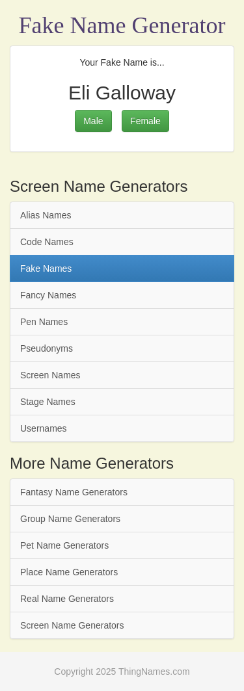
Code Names (47, 242)
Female (145, 121)
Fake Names (46, 268)
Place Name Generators (69, 572)
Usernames (43, 428)
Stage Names (47, 402)
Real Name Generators (67, 598)
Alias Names (46, 215)
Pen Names (44, 322)
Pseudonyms (46, 348)
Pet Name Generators (64, 545)
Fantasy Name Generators (74, 492)
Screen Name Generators (72, 625)
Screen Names (50, 375)
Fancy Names (48, 295)
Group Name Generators (70, 519)
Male (93, 121)
